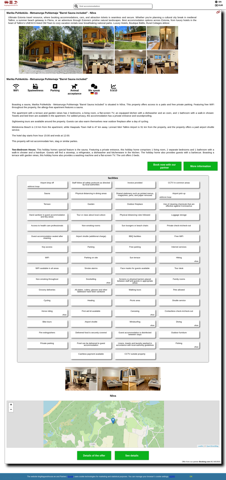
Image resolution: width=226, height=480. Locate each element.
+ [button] (11, 405)
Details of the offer (94, 455)
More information (200, 166)
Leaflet (200, 446)
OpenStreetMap (212, 446)
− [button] (11, 409)
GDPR (172, 476)
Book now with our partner (164, 166)
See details (131, 455)
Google (70, 476)
